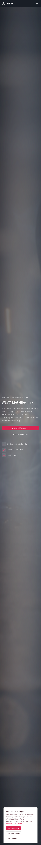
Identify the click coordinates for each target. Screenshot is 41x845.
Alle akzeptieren (13, 828)
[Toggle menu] (37, 3)
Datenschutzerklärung (14, 823)
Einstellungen (12, 839)
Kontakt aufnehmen (20, 434)
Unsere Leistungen (20, 428)
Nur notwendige (14, 833)
